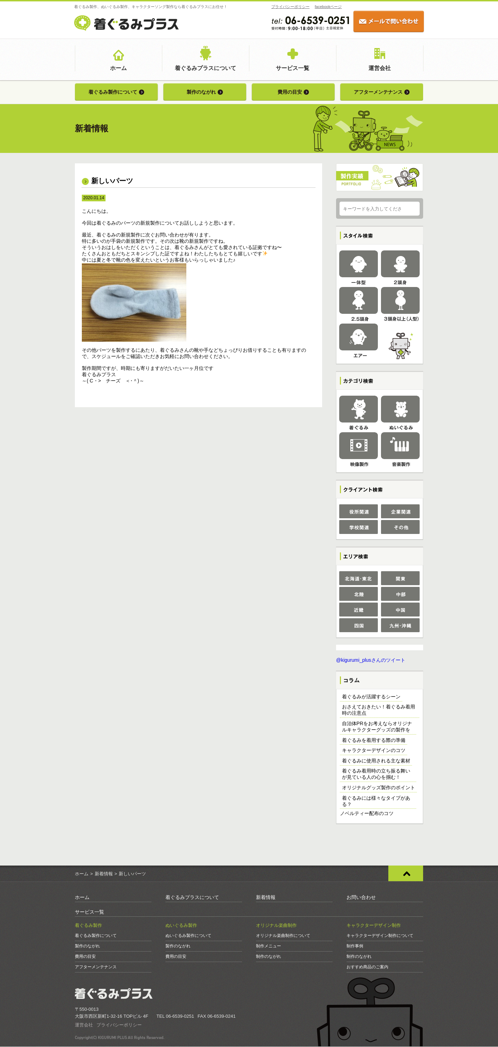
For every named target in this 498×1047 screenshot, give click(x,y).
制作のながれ (268, 956)
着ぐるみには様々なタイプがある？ (376, 801)
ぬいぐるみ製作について (188, 935)
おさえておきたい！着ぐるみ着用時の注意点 (378, 710)
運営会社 (379, 68)
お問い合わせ (361, 897)
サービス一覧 (292, 68)
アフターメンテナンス (378, 92)
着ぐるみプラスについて (205, 68)
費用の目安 (290, 92)
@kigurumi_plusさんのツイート (370, 660)
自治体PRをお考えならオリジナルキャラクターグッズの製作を (377, 727)
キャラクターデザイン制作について (380, 935)
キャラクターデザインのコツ (373, 750)
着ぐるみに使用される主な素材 (376, 761)
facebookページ (327, 7)
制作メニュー (268, 946)
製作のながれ (201, 92)
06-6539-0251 (180, 1016)
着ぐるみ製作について (112, 92)
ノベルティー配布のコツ (367, 813)
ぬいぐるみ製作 (181, 925)
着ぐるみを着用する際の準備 (373, 740)
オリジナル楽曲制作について (283, 935)
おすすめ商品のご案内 (367, 967)
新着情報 (104, 874)
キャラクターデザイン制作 (374, 925)
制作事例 (355, 946)
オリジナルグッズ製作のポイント (378, 788)
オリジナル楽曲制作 (276, 925)
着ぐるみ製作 (88, 925)
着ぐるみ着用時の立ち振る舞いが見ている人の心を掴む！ (376, 774)
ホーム (118, 68)
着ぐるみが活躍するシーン (371, 697)
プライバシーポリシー (290, 7)
